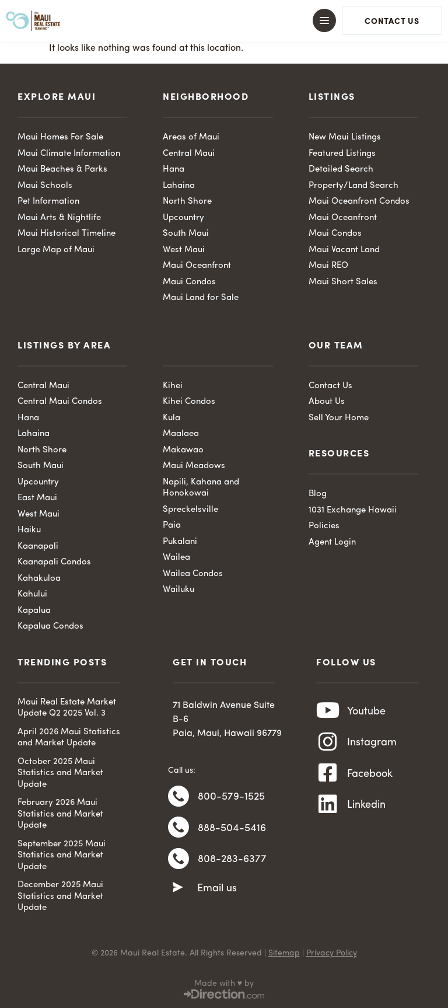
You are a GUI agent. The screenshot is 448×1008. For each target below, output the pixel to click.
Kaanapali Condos (54, 562)
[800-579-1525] (178, 796)
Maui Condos (189, 282)
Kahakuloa (39, 578)
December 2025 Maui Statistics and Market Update (60, 896)
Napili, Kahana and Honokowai (201, 488)
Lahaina (179, 186)
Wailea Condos (193, 574)
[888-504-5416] (178, 828)
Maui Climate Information (69, 153)
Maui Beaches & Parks (62, 169)
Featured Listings (342, 153)
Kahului (32, 594)
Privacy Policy (331, 953)
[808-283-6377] (178, 860)
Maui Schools (45, 186)
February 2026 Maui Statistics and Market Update (60, 814)
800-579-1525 (231, 797)
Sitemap (284, 953)
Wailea (176, 557)
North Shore (187, 201)
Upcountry (183, 218)
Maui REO (328, 265)
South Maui (186, 233)
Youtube (366, 711)
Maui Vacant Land (344, 250)
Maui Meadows (194, 466)
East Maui (37, 498)
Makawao (183, 450)
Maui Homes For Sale (60, 137)
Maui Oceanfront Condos (359, 201)
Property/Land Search (353, 186)
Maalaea (181, 434)
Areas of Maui (191, 137)
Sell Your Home (339, 418)
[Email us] (178, 890)
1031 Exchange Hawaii (353, 510)
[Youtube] (327, 711)
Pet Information (48, 201)
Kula (171, 418)
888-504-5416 (232, 829)
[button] (224, 20)
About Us (327, 401)
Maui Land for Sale (201, 298)
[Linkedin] (327, 807)
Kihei (173, 386)
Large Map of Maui (56, 250)
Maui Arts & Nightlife (59, 218)
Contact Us (330, 386)
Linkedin (366, 808)
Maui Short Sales (343, 282)
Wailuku (178, 589)
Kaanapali (38, 546)
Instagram (372, 743)
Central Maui (189, 153)
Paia (172, 525)
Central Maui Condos (60, 401)
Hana (173, 169)
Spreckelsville (190, 509)
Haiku (29, 530)
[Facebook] (327, 775)
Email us (217, 890)
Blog (318, 494)
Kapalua (34, 610)
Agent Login (332, 542)
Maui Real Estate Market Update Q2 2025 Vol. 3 (67, 708)
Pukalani (180, 542)
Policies (324, 526)
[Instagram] (327, 743)
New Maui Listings (345, 137)
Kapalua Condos (50, 626)
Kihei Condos (189, 401)
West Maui (184, 250)
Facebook (370, 775)
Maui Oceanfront (197, 265)
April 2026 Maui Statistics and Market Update (69, 738)
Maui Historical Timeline (67, 233)
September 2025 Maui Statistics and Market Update (62, 855)
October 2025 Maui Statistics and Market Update (60, 773)
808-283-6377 (232, 861)
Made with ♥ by (224, 983)
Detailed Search (341, 169)
